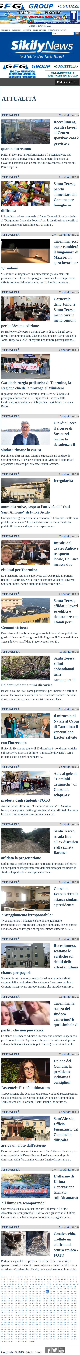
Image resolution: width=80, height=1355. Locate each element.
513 (37, 1329)
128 (75, 1286)
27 (1, 1279)
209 (51, 1296)
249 (37, 1301)
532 (26, 1332)
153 (9, 1291)
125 (64, 1286)
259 (72, 1301)
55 (4, 1281)
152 (5, 1291)
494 (47, 1327)
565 (65, 1334)
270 (33, 1303)
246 (26, 1301)
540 (54, 1332)
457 (72, 1322)
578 (33, 1336)
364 (54, 1312)
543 (65, 1332)
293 (37, 1305)
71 (50, 1281)
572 (12, 1336)
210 (54, 1296)
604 (47, 1339)
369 (72, 1312)
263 (9, 1303)
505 (9, 1329)
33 (18, 1279)
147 (65, 1289)
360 (40, 1312)
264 (12, 1303)
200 (19, 1296)
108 (5, 1286)
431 (58, 1320)
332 (19, 1310)
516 (47, 1329)
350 (5, 1312)
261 (2, 1303)
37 (30, 1279)
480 (75, 1324)
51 (70, 1279)
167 (57, 1291)
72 (53, 1281)
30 (10, 1279)
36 (27, 1279)
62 (24, 1281)
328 (5, 1310)
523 (72, 1329)
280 (68, 1303)
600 (33, 1339)
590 (75, 1336)
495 (51, 1327)
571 (9, 1336)
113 (22, 1286)
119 (43, 1286)
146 (61, 1289)
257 (65, 1301)
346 (68, 1310)
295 (44, 1305)
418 (12, 1320)
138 (33, 1289)
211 (58, 1296)
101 (60, 1284)
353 (16, 1312)
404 (40, 1317)
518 (54, 1329)
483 (9, 1327)
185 (44, 1293)
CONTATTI (27, 30)
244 (19, 1301)
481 (2, 1327)
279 (65, 1303)
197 (9, 1296)
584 (54, 1336)
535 (37, 1332)
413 (72, 1317)
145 (58, 1289)
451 (51, 1322)
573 (16, 1336)
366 (61, 1312)
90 (27, 1284)
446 (33, 1322)
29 (7, 1279)
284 (5, 1305)
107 (2, 1286)
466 (26, 1324)
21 (61, 1277)
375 (16, 1315)
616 (12, 1341)
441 (16, 1322)
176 (12, 1293)
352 (12, 1312)
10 (29, 1277)
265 (16, 1303)
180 (26, 1293)
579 (37, 1336)
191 (65, 1293)
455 (65, 1322)
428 (47, 1320)
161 (37, 1291)
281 (72, 1303)
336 (33, 1310)
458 (75, 1322)
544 (68, 1332)
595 (16, 1339)
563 (58, 1334)
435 (72, 1320)
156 (19, 1291)
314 (33, 1308)
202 (26, 1296)
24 (70, 1277)
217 (2, 1298)
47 (59, 1279)
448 (40, 1322)
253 (51, 1301)
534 (33, 1332)
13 (38, 1277)
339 (44, 1310)
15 (44, 1277)
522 (68, 1329)
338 (40, 1310)
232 (54, 1298)
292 (33, 1305)
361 (44, 1312)
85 (13, 1284)
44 (50, 1279)
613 (2, 1341)
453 (58, 1322)
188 (54, 1293)
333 (23, 1310)
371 (2, 1315)
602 (40, 1339)
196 (5, 1296)
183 (37, 1293)
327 (2, 1310)
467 (30, 1324)
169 (64, 1291)
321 (58, 1308)
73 (56, 1281)
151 (2, 1291)
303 (72, 1305)
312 (26, 1308)
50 (67, 1279)
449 (44, 1322)
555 (30, 1334)
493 (44, 1327)
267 (23, 1303)
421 (23, 1320)
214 (68, 1296)
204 (33, 1296)
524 (75, 1329)
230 (47, 1298)
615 (9, 1341)
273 (44, 1303)
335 (30, 1310)
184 (40, 1293)
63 (27, 1281)
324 (68, 1308)
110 (12, 1286)
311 (23, 1308)
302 (68, 1305)
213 (65, 1296)
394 (5, 1317)
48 (62, 1279)
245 (23, 1301)
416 (5, 1320)
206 (40, 1296)
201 (23, 1296)
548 (5, 1334)
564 (61, 1334)
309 (16, 1308)
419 (16, 1320)
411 (65, 1317)
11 (32, 1277)
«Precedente (4, 1277)
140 (40, 1289)
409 (58, 1317)
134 (19, 1289)
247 (30, 1301)
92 (33, 1284)
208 (47, 1296)
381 (37, 1315)
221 (16, 1298)
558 (40, 1334)
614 (5, 1341)
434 (68, 1320)
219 (9, 1298)
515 (44, 1329)
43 (47, 1279)
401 (30, 1317)
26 (76, 1277)
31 (13, 1279)
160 (33, 1291)
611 (72, 1339)
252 (47, 1301)
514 (40, 1329)
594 (12, 1339)
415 (2, 1320)
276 (54, 1303)
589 (72, 1336)
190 (61, 1293)
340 (47, 1310)
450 (47, 1322)
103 (67, 1284)
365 (58, 1312)
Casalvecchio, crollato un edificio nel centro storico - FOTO (66, 1244)
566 (68, 1334)
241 (9, 1301)
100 (56, 1284)
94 (39, 1284)
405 (44, 1317)
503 (2, 1329)
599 (30, 1339)
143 (51, 1289)
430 (54, 1320)
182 (33, 1293)
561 (51, 1334)
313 (30, 1308)
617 (16, 1341)
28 (4, 1279)
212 (61, 1296)
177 (16, 1293)
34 (21, 1279)
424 (33, 1320)
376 (19, 1315)
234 (61, 1298)
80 (76, 1281)
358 (33, 1312)
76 (64, 1281)
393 (2, 1317)
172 (75, 1291)
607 (58, 1339)
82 (4, 1284)
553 (23, 1334)
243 (16, 1301)
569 (2, 1336)
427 (44, 1320)
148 (68, 1289)
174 (5, 1293)
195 (2, 1296)
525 (2, 1332)
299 (58, 1305)
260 (75, 1301)
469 (37, 1324)
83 (7, 1284)
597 (23, 1339)
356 (26, 1312)
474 (54, 1324)
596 (19, 1339)
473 (51, 1324)
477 (65, 1324)
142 (47, 1289)
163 (44, 1291)
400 (26, 1317)
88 (21, 1284)
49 (64, 1279)
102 (63, 1284)
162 (40, 1291)
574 (19, 1336)
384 (47, 1315)
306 (5, 1308)
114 (26, 1286)
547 (2, 1334)
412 (68, 1317)
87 (18, 1284)
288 (19, 1305)
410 (61, 1317)
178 (19, 1293)
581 (44, 1336)
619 (23, 1341)
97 (47, 1284)
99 (53, 1284)
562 (54, 1334)
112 (19, 1286)
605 (51, 1339)
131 (9, 1289)
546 (75, 1332)
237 (72, 1298)
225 (30, 1298)
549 (9, 1334)
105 (74, 1284)
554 (26, 1334)
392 (75, 1315)
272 (40, 1303)
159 (30, 1291)
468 (33, 1324)
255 (58, 1301)
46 (56, 1279)
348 (75, 1310)
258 (68, 1301)
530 (19, 1332)
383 (44, 1315)
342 (54, 1310)
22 (64, 1277)
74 (59, 1281)
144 (54, 1289)
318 (47, 1308)
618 (19, 1341)
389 (65, 1315)
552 (19, 1334)
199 (16, 1296)
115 (29, 1286)
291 (30, 1305)
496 (54, 1327)
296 (47, 1305)
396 (12, 1317)
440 (12, 1322)
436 (75, 1320)
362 (47, 1312)
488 (26, 1327)
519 (58, 1329)
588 (68, 1336)
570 (5, 1336)
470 (40, 1324)
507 (16, 1329)
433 (65, 1320)
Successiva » (32, 1341)
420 (19, 1320)
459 (2, 1324)
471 (44, 1324)
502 (75, 1327)
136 (26, 1289)
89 (24, 1284)
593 (9, 1339)
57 (10, 1281)
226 (33, 1298)
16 (47, 1277)
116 (33, 1286)
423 (30, 1320)
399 (23, 1317)
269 (30, 1303)
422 (26, 1320)
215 (72, 1296)
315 (37, 1308)
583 (51, 1336)
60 (18, 1281)
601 (37, 1339)
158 (26, 1291)
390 (68, 1315)
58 (13, 1281)
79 (73, 1281)
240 (5, 1301)
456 (68, 1322)
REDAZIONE (5, 30)
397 (16, 1317)
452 (54, 1322)
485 (16, 1327)
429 (51, 1320)
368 (68, 1312)
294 (40, 1305)
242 (12, 1301)
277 (58, 1303)
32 (15, 1279)
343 (58, 1310)
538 (47, 1332)
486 (19, 1327)
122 (54, 1286)
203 (30, 1296)
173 (2, 1293)
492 (40, 1327)
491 (37, 1327)
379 (30, 1315)
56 (7, 1281)
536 (40, 1332)
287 (16, 1305)
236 (68, 1298)
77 (67, 1281)
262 (5, 1303)
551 (16, 1334)
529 (16, 1332)
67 (39, 1281)
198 (12, 1296)
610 (68, 1339)
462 (12, 1324)
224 (26, 1298)
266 (19, 1303)
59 (15, 1281)
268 (26, 1303)
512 (33, 1329)
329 (9, 1310)
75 (62, 1281)
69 (44, 1281)
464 (19, 1324)
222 (19, 1298)
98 (50, 1284)
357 (30, 1312)
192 (68, 1293)
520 (61, 1329)
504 (5, 1329)
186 (47, 1293)
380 (33, 1315)
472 (47, 1324)
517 (51, 1329)
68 (41, 1281)
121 (50, 1286)
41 (41, 1279)
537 (44, 1332)
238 (75, 1298)
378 (26, 1315)
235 (65, 1298)
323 (65, 1308)
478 (68, 1324)
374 (12, 1315)
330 (12, 1310)
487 (23, 1327)
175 (9, 1293)
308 (12, 1308)
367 (65, 1312)
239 (2, 1301)
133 (16, 1289)
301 (65, 1305)
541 (58, 1332)
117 (36, 1286)
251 (44, 1301)
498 (61, 1327)
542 (61, 1332)
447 (37, 1322)
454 (61, 1322)
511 (30, 1329)
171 (71, 1291)
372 (5, 1315)
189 (58, 1293)
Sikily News (33, 1352)
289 (23, 1305)
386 (54, 1315)
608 (61, 1339)
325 (72, 1308)
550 (12, 1334)
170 (68, 1291)
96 (44, 1284)
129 (2, 1289)
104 (70, 1284)
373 (9, 1315)
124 (61, 1286)
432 (61, 1320)
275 (51, 1303)
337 (37, 1310)
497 (58, 1327)
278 (61, 1303)
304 (75, 1305)
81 (1, 1284)
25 (73, 1277)
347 (72, 1310)
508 (19, 1329)
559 (44, 1334)
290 (26, 1305)
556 (33, 1334)
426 (40, 1320)
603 (44, 1339)
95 (41, 1284)
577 (30, 1336)
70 (47, 1281)
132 (12, 1289)
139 (37, 1289)
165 (50, 1291)
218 (5, 1298)
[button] (67, 82)
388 (61, 1315)
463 (16, 1324)
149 (72, 1289)
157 (23, 1291)
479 (72, 1324)
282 (75, 1303)
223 (23, 1298)
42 (44, 1279)
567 (72, 1334)
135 (23, 1289)
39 (36, 1279)
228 (40, 1298)
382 (40, 1315)
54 (1, 1281)
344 (61, 1310)
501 (72, 1327)
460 (5, 1324)
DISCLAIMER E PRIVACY (57, 30)
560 (47, 1334)
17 (50, 1277)
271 (37, 1303)
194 (75, 1293)
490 (33, 1327)
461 (9, 1324)
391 (72, 1315)
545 (72, 1332)
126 (68, 1286)
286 (12, 1305)
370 (75, 1312)
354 (19, 1312)
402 (33, 1317)
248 (33, 1301)
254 (54, 1301)
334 (26, 1310)
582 (47, 1336)
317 (44, 1308)
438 (5, 1322)
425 (37, 1320)
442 (19, 1322)
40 (39, 1279)
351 (9, 1312)
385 (51, 1315)
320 (54, 1308)
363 (51, 1312)
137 (30, 1289)
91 (30, 1284)
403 (37, 1317)
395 (9, 1317)
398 (19, 1317)
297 (51, 1305)
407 (51, 1317)
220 (12, 1298)
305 (2, 1308)
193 (72, 1293)
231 (51, 1298)
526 (5, 1332)
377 (23, 1315)
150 (75, 1289)
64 (30, 1281)
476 (61, 1324)
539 (51, 1332)
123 (57, 1286)
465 (23, 1324)
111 (16, 1286)
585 (58, 1336)
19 (55, 1277)
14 (41, 1277)
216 (75, 1296)
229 (44, 1298)
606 (54, 1339)
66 (36, 1281)
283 (2, 1305)
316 (40, 1308)
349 (2, 1312)
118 (40, 1286)
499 (65, 1327)
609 (65, 1339)
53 (76, 1279)
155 (16, 1291)
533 (30, 1332)
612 (75, 1339)
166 (54, 1291)
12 (35, 1277)
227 (37, 1298)
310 (19, 1308)
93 (36, 1284)
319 (51, 1308)
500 (68, 1327)
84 (10, 1284)
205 (37, 1296)
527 (9, 1332)
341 (51, 1310)
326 (75, 1308)
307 (9, 1308)
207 (44, 1296)
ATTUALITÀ (19, 98)
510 (26, 1329)
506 (12, 1329)
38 (33, 1279)
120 (47, 1286)
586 (61, 1336)
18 (53, 1277)
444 (26, 1322)
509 (23, 1329)
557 (37, 1334)
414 (75, 1317)
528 (12, 1332)
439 (9, 1322)
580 (40, 1336)
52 (73, 1279)
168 (61, 1291)
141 (44, 1289)
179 (23, 1293)
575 (23, 1336)
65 (33, 1281)
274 (47, 1303)
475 (58, 1324)
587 (65, 1336)
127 (71, 1286)
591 (2, 1339)
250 (40, 1301)
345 (65, 1310)
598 (26, 1339)
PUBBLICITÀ (16, 30)
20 (58, 1277)
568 (75, 1334)
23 (67, 1277)
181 (30, 1293)
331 (16, 1310)
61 (21, 1281)
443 (23, 1322)
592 (5, 1339)
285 (9, 1305)
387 (58, 1315)
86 (15, 1284)
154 (12, 1291)
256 (61, 1301)
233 (58, 1298)
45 (53, 1279)
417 (9, 1320)
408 (54, 1317)
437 (2, 1322)
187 (51, 1293)
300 (61, 1305)
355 (23, 1312)
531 (23, 1332)
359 (37, 1312)
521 (65, 1329)
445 (30, 1322)
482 (5, 1327)
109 (9, 1286)
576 (26, 1336)
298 (54, 1305)
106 (77, 1284)
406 (47, 1317)
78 (70, 1281)
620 (26, 1341)
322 (61, 1308)
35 (24, 1279)
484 (12, 1327)
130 (5, 1289)
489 (30, 1327)
